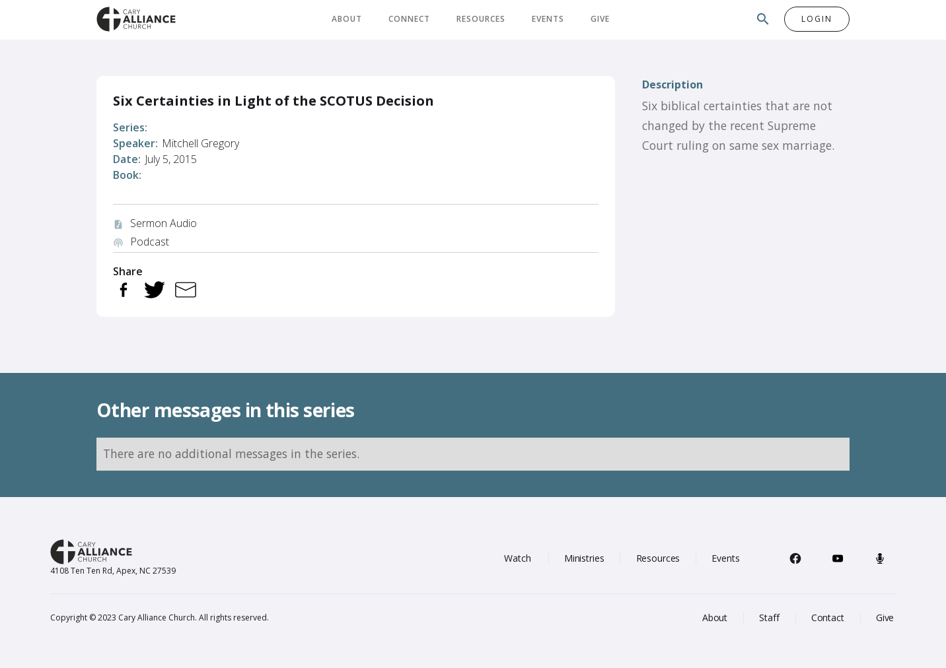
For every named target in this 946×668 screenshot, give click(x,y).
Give (600, 18)
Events (548, 18)
